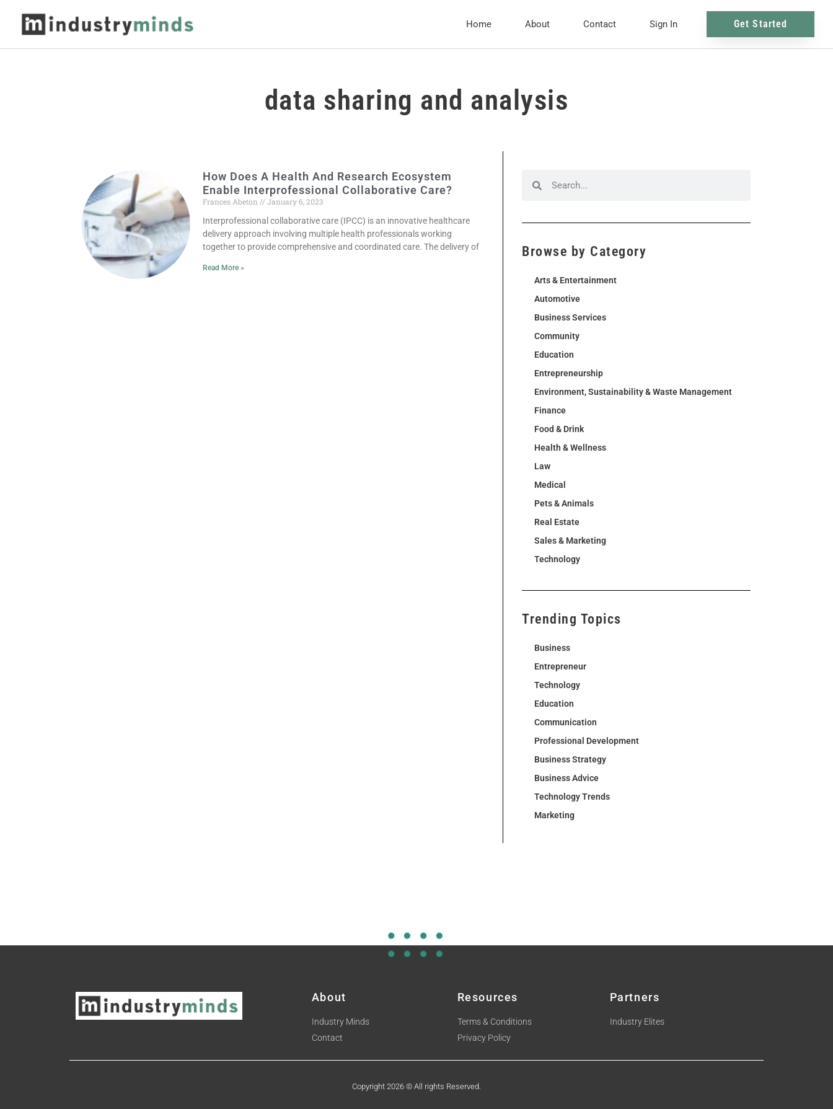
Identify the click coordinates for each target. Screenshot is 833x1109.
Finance (550, 410)
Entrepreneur (560, 666)
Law (542, 466)
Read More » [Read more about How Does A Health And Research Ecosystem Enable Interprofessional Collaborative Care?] (223, 267)
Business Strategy (570, 759)
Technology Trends (572, 797)
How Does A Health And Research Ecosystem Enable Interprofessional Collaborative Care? (327, 183)
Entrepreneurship (568, 373)
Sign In (663, 24)
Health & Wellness (570, 448)
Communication (565, 722)
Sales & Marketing (570, 541)
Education (554, 355)
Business (552, 648)
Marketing (554, 815)
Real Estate (557, 522)
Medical (550, 485)
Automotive (557, 299)
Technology (557, 559)
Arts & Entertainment (575, 280)
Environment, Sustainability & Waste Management (633, 392)
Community (557, 336)
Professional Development (586, 741)
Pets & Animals (564, 503)
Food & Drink (559, 429)
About (537, 24)
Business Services (570, 317)
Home (478, 24)
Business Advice (566, 778)
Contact (599, 24)
